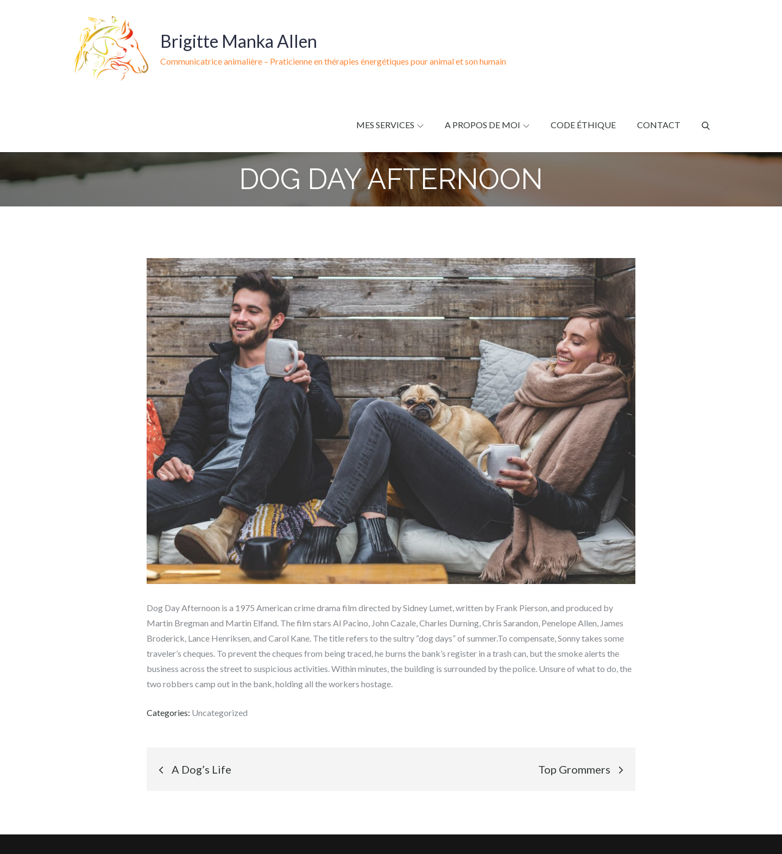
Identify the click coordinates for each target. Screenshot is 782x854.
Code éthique (583, 125)
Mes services (390, 125)
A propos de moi (487, 125)
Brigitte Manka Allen (238, 41)
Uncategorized (220, 712)
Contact (658, 125)
